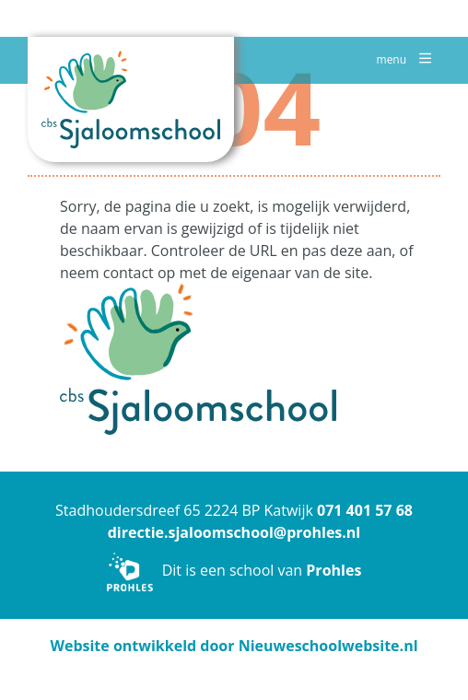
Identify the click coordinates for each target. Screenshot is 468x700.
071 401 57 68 (365, 510)
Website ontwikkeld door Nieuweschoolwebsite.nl (233, 646)
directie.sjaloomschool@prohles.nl (234, 532)
